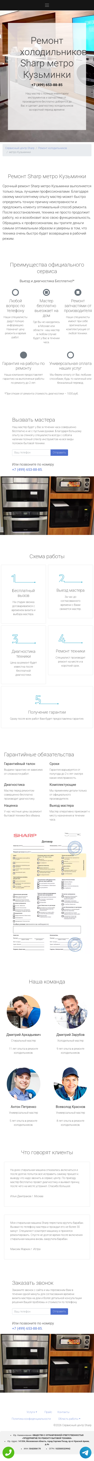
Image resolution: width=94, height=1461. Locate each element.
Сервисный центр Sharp (20, 148)
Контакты (63, 1412)
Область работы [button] (68, 1418)
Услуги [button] (31, 1412)
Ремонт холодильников (52, 148)
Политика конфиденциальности (31, 1418)
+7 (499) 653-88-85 (47, 85)
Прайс (48, 1412)
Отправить (59, 452)
